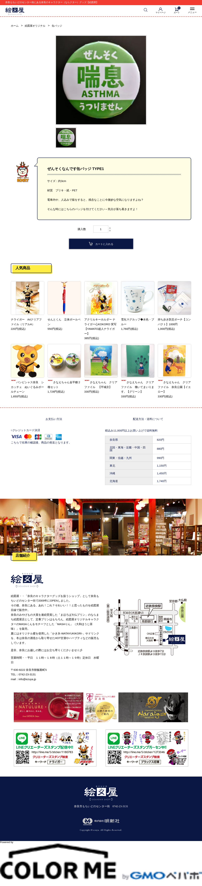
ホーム (15, 26)
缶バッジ (59, 26)
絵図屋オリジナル (36, 26)
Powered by (101, 844)
